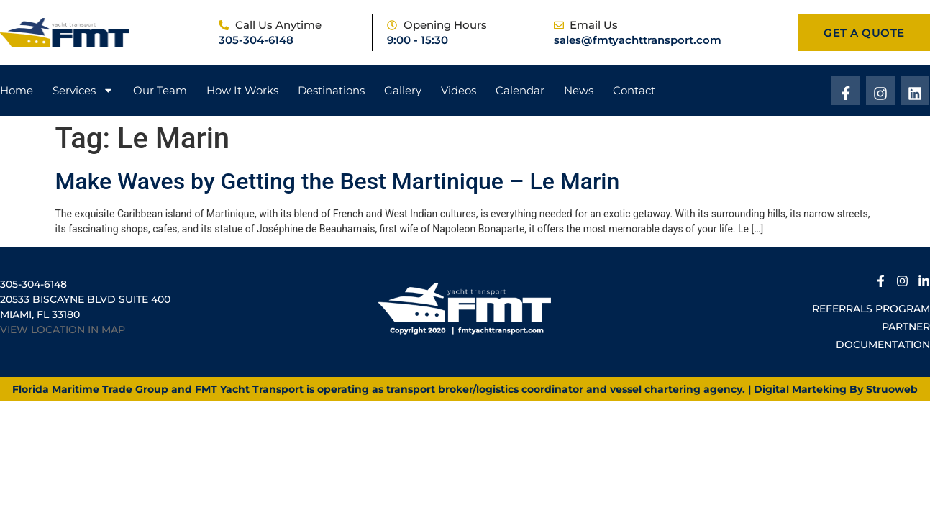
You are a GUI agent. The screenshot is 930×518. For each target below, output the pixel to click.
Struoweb (892, 389)
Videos (458, 90)
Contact (634, 90)
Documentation (883, 344)
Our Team (160, 90)
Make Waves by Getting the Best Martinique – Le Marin (337, 181)
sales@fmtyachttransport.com (637, 40)
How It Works (242, 90)
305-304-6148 (256, 40)
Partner (906, 326)
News (578, 90)
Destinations (331, 90)
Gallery (402, 90)
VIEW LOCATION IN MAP (62, 329)
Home (16, 90)
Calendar (520, 90)
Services (83, 90)
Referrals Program (871, 308)
